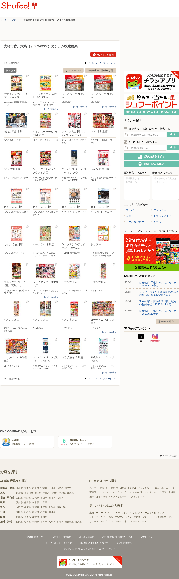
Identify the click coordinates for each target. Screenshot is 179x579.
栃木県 (62, 493)
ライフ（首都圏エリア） (161, 517)
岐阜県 (35, 502)
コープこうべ (106, 521)
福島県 (68, 488)
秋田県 (52, 488)
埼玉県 (38, 493)
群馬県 (70, 493)
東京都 (19, 493)
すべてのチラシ (73, 70)
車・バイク (146, 492)
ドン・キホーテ (112, 512)
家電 (127, 215)
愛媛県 (35, 517)
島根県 (43, 512)
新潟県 (35, 497)
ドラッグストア (161, 215)
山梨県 (19, 497)
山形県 (60, 488)
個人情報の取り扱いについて (94, 543)
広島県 (27, 512)
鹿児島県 (69, 521)
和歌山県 (61, 507)
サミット (94, 521)
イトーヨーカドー (98, 517)
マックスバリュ (129, 512)
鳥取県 (35, 512)
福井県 (60, 497)
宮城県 (43, 488)
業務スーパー (96, 512)
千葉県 (46, 493)
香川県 (27, 517)
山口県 (52, 512)
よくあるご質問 (86, 537)
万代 (111, 517)
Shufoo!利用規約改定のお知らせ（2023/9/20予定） (157, 312)
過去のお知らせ (167, 321)
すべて (156, 221)
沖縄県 (78, 521)
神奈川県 (28, 493)
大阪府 (19, 507)
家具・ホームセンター (166, 488)
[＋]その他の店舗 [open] (51, 109)
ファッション (160, 210)
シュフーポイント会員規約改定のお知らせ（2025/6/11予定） (158, 293)
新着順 (9, 71)
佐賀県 (27, 521)
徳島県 (19, 517)
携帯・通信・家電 (98, 496)
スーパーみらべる (147, 512)
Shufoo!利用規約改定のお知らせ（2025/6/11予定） (157, 284)
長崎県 (35, 521)
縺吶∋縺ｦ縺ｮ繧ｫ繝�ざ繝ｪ (101, 70)
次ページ (109, 63)
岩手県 (35, 488)
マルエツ (119, 517)
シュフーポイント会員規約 (58, 543)
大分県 (52, 521)
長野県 (27, 497)
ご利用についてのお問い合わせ (117, 537)
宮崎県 (60, 521)
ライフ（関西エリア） (136, 517)
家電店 (93, 492)
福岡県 (19, 521)
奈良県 (52, 507)
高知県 (43, 517)
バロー (118, 521)
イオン (160, 512)
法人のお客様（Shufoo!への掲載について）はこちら (89, 549)
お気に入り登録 (27, 76)
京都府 (35, 507)
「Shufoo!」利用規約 (60, 537)
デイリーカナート (137, 521)
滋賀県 (43, 507)
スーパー (130, 210)
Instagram (155, 338)
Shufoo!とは (147, 537)
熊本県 (43, 521)
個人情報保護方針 (125, 543)
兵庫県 (27, 507)
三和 (125, 521)
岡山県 (19, 512)
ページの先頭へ (169, 455)
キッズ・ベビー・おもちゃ (125, 492)
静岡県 (27, 502)
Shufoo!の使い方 (34, 537)
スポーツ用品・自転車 (164, 492)
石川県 (52, 497)
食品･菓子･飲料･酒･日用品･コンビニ (118, 488)
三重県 (43, 502)
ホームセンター (134, 221)
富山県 (43, 497)
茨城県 (54, 493)
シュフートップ (8, 20)
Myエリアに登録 (103, 54)
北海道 (19, 488)
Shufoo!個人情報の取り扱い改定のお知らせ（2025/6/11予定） (157, 303)
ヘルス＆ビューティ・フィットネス (126, 496)
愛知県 (19, 502)
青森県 (27, 488)
